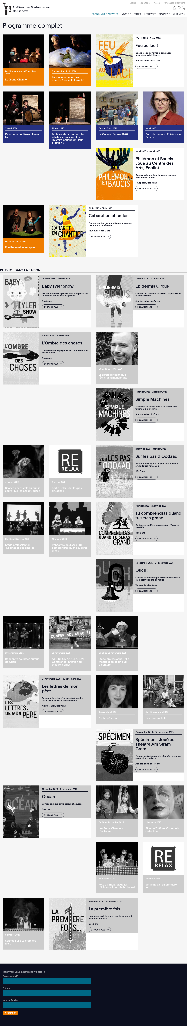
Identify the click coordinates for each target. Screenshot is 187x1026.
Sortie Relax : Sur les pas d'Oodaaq (67, 489)
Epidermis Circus (152, 286)
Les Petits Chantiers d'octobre (111, 829)
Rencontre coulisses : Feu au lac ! (22, 135)
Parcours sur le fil (155, 718)
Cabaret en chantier (108, 215)
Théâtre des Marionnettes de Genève (31, 7)
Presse (156, 2)
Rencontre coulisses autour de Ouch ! (22, 660)
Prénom (7, 988)
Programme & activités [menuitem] (105, 14)
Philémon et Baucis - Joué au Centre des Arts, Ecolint (155, 163)
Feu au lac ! (146, 45)
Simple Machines (152, 399)
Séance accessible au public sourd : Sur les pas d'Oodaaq (22, 489)
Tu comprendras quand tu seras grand (158, 515)
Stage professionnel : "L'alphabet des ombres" (20, 546)
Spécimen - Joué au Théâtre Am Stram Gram (155, 744)
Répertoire (145, 2)
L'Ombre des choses (62, 343)
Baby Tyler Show (58, 286)
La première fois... (106, 909)
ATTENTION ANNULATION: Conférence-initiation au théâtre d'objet (68, 661)
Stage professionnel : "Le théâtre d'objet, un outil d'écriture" (114, 661)
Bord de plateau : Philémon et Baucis (163, 135)
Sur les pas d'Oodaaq (156, 456)
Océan (48, 796)
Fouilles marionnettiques (20, 247)
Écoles (132, 2)
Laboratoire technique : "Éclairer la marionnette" (113, 376)
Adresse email (10, 976)
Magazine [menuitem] (164, 14)
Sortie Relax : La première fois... (161, 886)
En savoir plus (144, 66)
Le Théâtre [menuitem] (150, 14)
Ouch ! (142, 570)
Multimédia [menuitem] (179, 14)
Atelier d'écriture (109, 718)
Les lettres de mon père (60, 688)
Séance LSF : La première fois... (20, 942)
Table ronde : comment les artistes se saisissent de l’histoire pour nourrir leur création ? (68, 138)
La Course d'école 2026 (113, 134)
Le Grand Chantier (16, 79)
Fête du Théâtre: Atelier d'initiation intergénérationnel (117, 886)
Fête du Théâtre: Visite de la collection (162, 829)
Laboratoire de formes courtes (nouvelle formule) (68, 78)
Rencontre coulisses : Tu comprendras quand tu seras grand (69, 547)
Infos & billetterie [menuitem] (131, 14)
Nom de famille (10, 1000)
